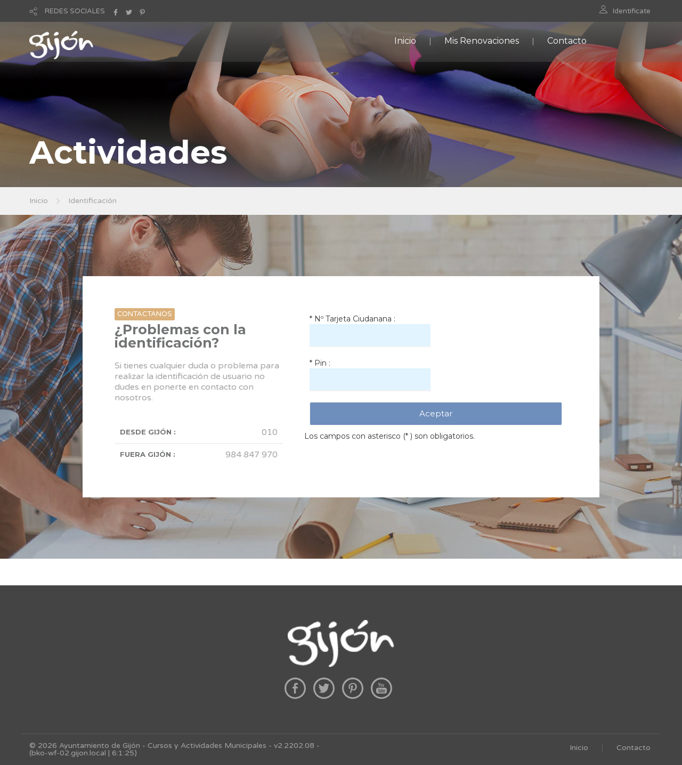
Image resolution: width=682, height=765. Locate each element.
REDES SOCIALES (75, 11)
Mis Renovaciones (481, 41)
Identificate (632, 11)
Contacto (567, 41)
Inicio (405, 41)
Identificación (92, 200)
